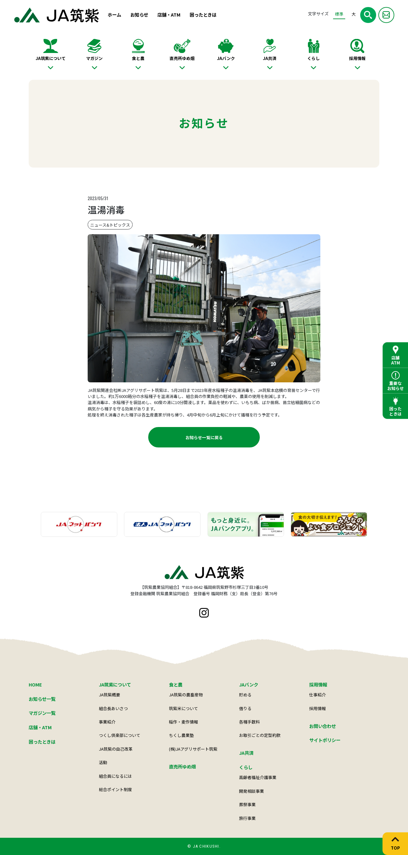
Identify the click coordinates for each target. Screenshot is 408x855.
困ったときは (203, 14)
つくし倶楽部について (119, 735)
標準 (339, 14)
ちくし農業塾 (181, 735)
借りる (245, 708)
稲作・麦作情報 (183, 722)
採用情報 (357, 58)
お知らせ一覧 (42, 698)
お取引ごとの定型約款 (259, 735)
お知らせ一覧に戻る (204, 437)
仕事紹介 (317, 695)
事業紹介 (107, 722)
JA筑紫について (51, 58)
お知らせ (139, 14)
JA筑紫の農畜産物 (186, 695)
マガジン (94, 58)
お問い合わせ (322, 726)
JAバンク (226, 58)
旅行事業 (247, 818)
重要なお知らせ (395, 385)
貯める (245, 695)
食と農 (138, 58)
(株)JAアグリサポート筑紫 (193, 749)
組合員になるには (115, 776)
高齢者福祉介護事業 (257, 777)
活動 (103, 762)
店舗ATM (395, 360)
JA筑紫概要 (109, 695)
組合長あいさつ (113, 708)
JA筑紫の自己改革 (116, 749)
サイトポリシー (324, 740)
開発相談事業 (251, 791)
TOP (395, 848)
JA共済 (269, 58)
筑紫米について (183, 708)
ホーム (114, 14)
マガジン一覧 (42, 712)
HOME (35, 684)
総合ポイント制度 (115, 789)
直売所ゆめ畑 (182, 58)
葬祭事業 (247, 804)
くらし (313, 58)
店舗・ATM (168, 14)
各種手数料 (249, 722)
